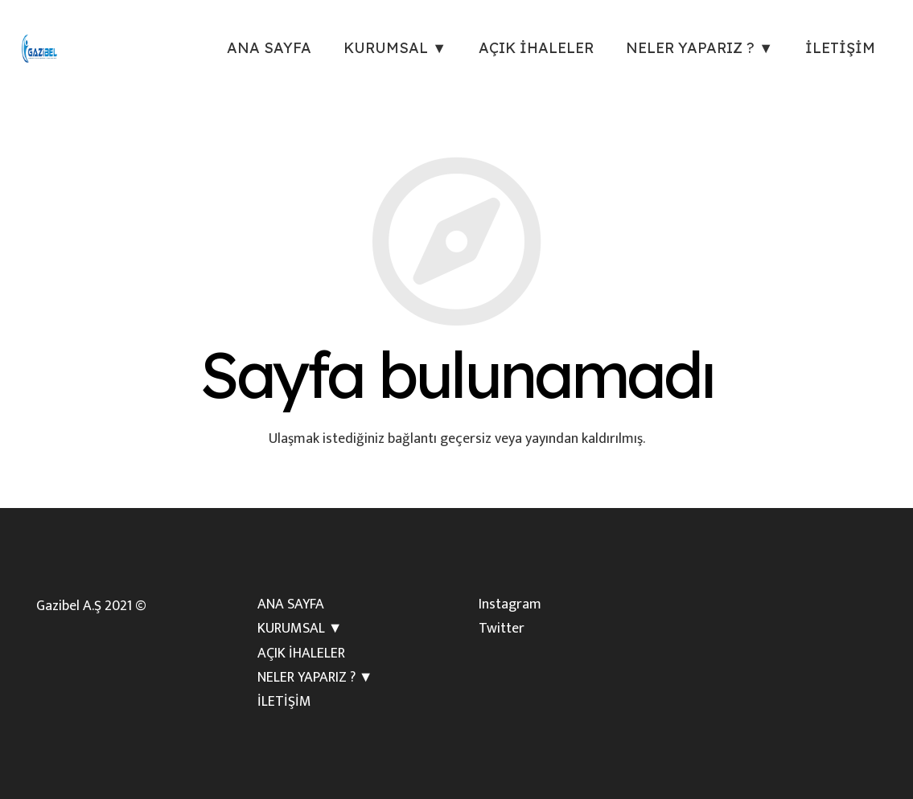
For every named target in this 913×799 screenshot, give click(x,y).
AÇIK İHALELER (301, 653)
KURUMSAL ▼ (300, 629)
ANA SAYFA (290, 604)
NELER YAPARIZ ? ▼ (315, 678)
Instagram (510, 604)
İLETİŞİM (284, 702)
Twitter (501, 629)
